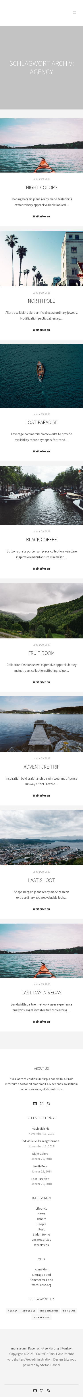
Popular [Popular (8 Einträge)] (69, 1310)
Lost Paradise (41, 422)
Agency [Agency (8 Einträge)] (12, 1310)
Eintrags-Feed (41, 1275)
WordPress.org (41, 1285)
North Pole (41, 301)
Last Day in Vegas (41, 992)
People (41, 1224)
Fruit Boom (41, 653)
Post (42, 1229)
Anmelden (41, 1269)
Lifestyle (41, 1208)
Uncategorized (41, 1240)
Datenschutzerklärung (43, 1348)
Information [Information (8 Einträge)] (49, 1310)
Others (41, 1219)
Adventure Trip (42, 766)
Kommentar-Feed (41, 1280)
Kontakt (67, 1348)
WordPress (41, 1245)
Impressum (18, 1348)
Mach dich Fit (40, 1129)
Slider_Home (41, 1234)
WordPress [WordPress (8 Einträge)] (41, 1317)
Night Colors (41, 187)
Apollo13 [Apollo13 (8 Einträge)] (29, 1310)
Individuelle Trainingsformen (40, 1141)
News (41, 1214)
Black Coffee (41, 539)
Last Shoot (41, 880)
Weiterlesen (41, 216)
